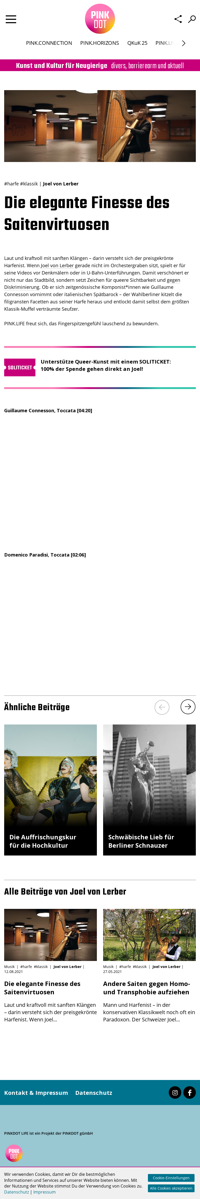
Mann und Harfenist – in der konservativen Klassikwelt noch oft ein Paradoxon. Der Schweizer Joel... (149, 1001)
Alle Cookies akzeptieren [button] (171, 1188)
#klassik (29, 183)
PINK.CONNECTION (49, 47)
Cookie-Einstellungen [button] (171, 1177)
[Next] (188, 707)
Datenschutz (93, 1092)
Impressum (44, 1192)
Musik (9, 966)
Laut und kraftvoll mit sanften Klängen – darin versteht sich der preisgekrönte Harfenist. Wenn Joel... (50, 1001)
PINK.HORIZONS (99, 47)
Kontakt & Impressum (36, 1092)
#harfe (11, 183)
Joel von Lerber (57, 265)
